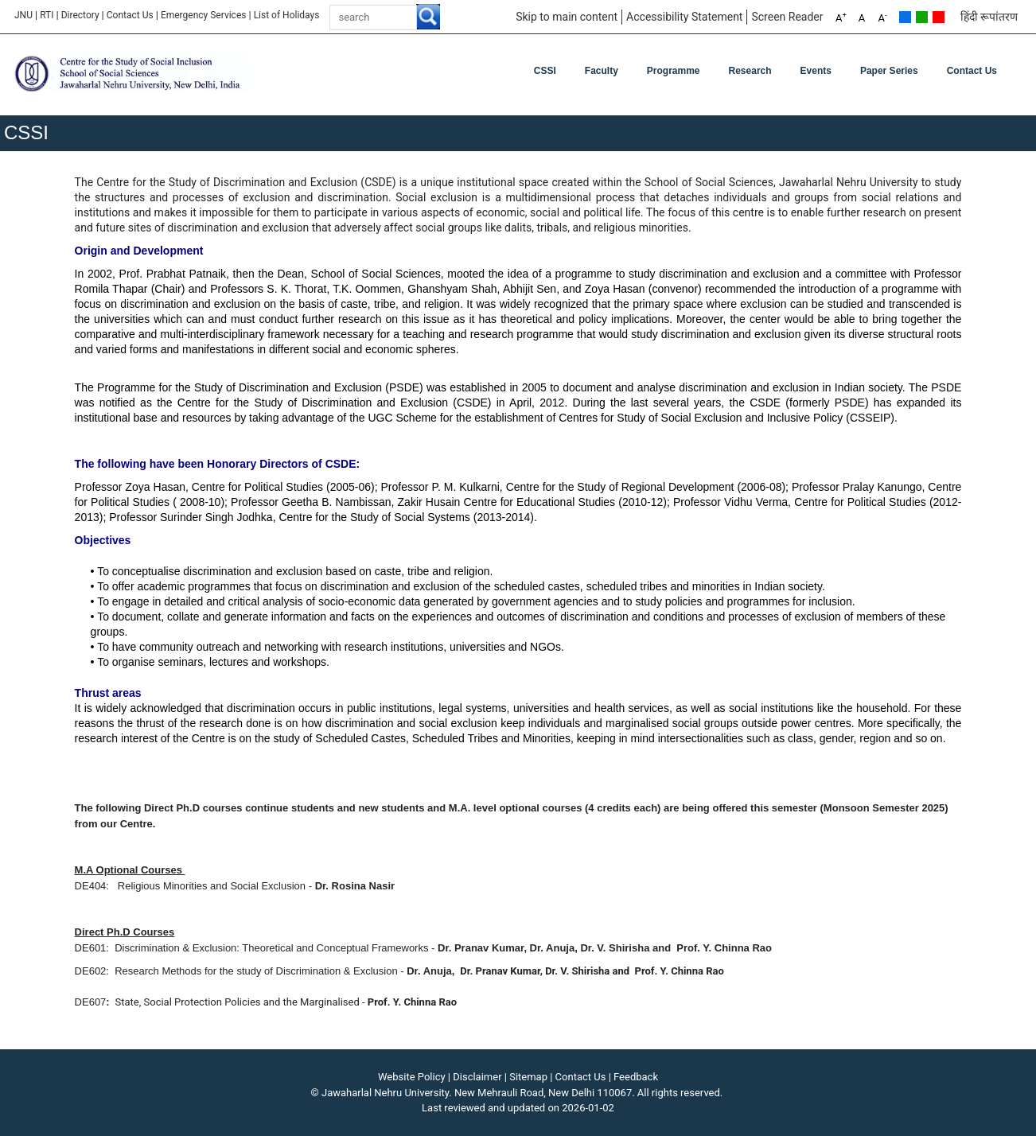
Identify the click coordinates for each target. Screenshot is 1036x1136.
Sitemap (528, 1077)
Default (905, 17)
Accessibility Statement (684, 16)
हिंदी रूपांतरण (989, 16)
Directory (80, 15)
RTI (46, 15)
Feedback (635, 1077)
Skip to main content (566, 16)
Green (922, 17)
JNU (23, 15)
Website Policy (412, 1077)
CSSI (545, 70)
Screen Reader (787, 16)
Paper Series (889, 70)
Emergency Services (204, 15)
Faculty (601, 70)
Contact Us (130, 15)
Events (816, 70)
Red (938, 17)
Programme (673, 70)
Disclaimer (477, 1077)
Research (750, 70)
